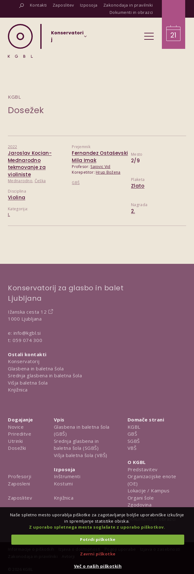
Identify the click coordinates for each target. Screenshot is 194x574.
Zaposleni (19, 483)
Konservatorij (24, 361)
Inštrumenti (67, 476)
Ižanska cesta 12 (27, 312)
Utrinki (15, 441)
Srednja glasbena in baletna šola (45, 375)
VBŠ (132, 448)
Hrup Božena (108, 172)
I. (9, 214)
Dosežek (26, 110)
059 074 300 (28, 340)
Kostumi (63, 483)
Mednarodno (20, 180)
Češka (40, 180)
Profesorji (19, 476)
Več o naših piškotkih (98, 566)
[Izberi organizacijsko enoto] (67, 38)
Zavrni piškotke (98, 554)
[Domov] (20, 41)
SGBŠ (134, 441)
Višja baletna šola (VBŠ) (80, 455)
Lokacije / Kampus (149, 490)
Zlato (138, 186)
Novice (16, 427)
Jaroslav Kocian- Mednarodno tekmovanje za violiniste (30, 164)
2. (133, 211)
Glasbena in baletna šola (36, 368)
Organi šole (141, 498)
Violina (16, 197)
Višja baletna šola (28, 383)
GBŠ (76, 182)
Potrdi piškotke (98, 539)
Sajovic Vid (100, 166)
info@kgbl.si (27, 333)
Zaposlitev (20, 498)
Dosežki (17, 448)
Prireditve (19, 434)
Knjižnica (18, 389)
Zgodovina (140, 505)
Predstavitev (143, 469)
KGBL (134, 427)
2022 (12, 146)
